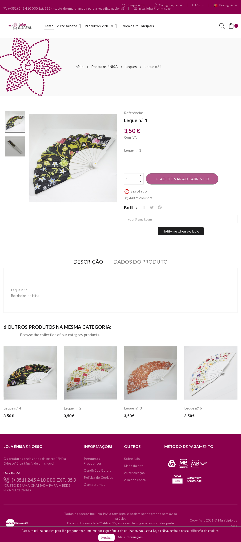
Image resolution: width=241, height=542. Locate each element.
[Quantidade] (131, 179)
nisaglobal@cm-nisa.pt (152, 8)
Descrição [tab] (86, 262)
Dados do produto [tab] (143, 262)
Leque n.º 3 (133, 408)
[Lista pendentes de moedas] (198, 5)
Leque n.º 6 (193, 408)
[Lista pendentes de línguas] (225, 5)
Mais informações (130, 537)
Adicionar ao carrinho (187, 179)
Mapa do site (134, 466)
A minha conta (135, 480)
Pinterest (162, 207)
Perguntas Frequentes (93, 461)
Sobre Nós (132, 459)
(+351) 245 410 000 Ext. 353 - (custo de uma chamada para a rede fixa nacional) (64, 8)
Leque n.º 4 (12, 408)
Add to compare (138, 198)
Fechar (106, 537)
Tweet (153, 207)
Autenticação (134, 473)
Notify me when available (181, 231)
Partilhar (145, 207)
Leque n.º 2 (72, 408)
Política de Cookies (98, 477)
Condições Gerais (97, 470)
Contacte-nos (94, 484)
